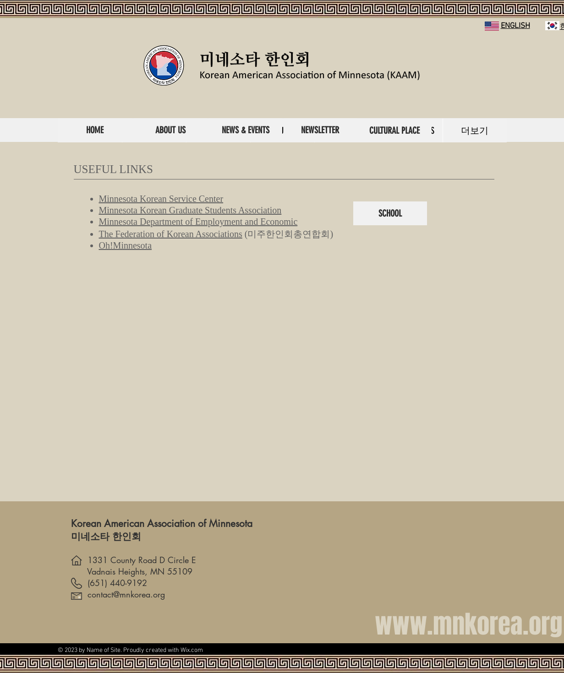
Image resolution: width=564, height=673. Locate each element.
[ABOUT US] (170, 130)
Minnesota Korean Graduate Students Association (190, 210)
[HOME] (95, 130)
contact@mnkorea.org (118, 594)
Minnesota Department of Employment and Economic (198, 222)
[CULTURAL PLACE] (395, 130)
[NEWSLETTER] (320, 130)
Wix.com (192, 650)
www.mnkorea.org (469, 624)
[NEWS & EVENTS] (245, 130)
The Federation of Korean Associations (170, 234)
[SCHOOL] (390, 213)
